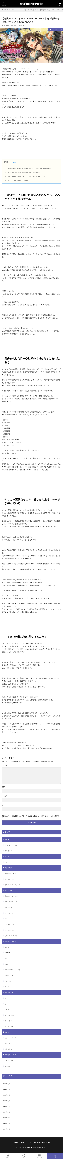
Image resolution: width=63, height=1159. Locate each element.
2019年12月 (7, 1106)
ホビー (7, 839)
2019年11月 (7, 1112)
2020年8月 (6, 1084)
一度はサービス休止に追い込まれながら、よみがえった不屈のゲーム (27, 168)
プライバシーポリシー (41, 1143)
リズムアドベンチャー (12, 936)
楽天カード (8, 1043)
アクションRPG (9, 930)
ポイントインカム (10, 1021)
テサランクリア (10, 879)
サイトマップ (26, 1143)
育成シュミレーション (12, 896)
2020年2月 (6, 1095)
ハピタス (7, 1009)
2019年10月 (7, 1118)
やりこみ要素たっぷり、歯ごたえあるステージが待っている (24, 176)
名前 (3, 787)
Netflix (7, 947)
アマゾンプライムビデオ (12, 970)
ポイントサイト (10, 992)
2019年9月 (6, 1123)
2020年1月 (6, 1101)
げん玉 (7, 1004)
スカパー (7, 987)
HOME (6, 10)
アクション (8, 907)
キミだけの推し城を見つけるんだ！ (17, 180)
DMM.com (8, 1066)
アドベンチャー (10, 913)
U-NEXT (7, 953)
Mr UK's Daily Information (31, 4)
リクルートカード (10, 1038)
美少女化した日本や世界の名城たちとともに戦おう (22, 172)
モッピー (7, 998)
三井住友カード (10, 1049)
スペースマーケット (11, 845)
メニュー (39, 1156)
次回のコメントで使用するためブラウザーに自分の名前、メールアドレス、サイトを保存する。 (30, 816)
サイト (4, 805)
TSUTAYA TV (8, 981)
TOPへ (55, 1156)
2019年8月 (6, 1129)
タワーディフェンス (29, 10)
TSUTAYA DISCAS (10, 1060)
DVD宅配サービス (10, 1055)
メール (4, 796)
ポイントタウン (10, 1015)
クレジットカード (10, 1032)
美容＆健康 (8, 868)
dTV (6, 958)
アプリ (7, 856)
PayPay (7, 862)
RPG (6, 919)
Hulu (6, 964)
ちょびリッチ (9, 1026)
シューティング (10, 924)
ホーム (16, 1143)
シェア (23, 1156)
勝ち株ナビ (8, 851)
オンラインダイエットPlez (13, 885)
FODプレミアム (10, 975)
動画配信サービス (10, 941)
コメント (4, 765)
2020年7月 (6, 1089)
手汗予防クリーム (10, 873)
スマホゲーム (16, 10)
